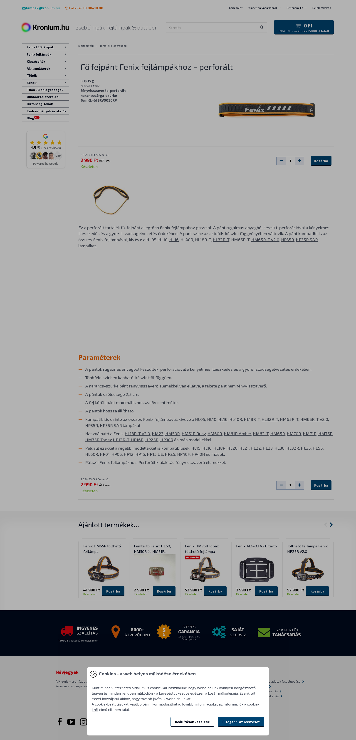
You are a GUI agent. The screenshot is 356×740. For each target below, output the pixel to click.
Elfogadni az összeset (241, 722)
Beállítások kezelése (192, 722)
